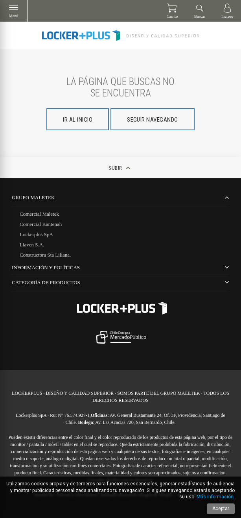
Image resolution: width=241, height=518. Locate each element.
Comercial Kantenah (41, 224)
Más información (215, 497)
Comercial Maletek (39, 214)
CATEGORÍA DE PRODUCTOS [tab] (46, 282)
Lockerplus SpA (36, 234)
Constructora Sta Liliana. (45, 255)
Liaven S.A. (32, 245)
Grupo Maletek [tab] (33, 197)
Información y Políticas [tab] (46, 267)
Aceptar (220, 508)
